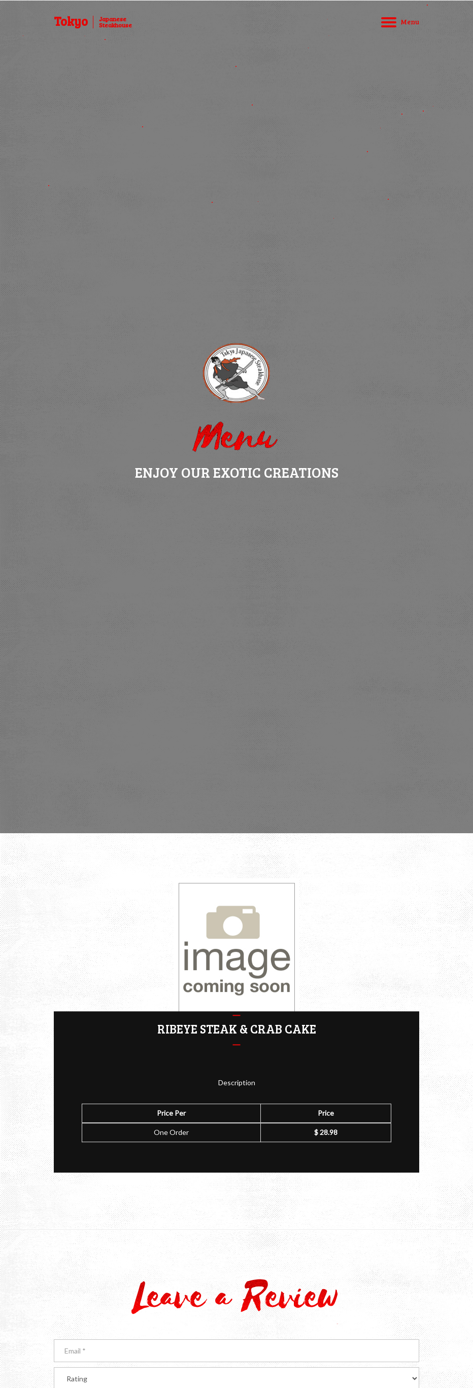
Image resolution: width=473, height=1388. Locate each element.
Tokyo (71, 21)
